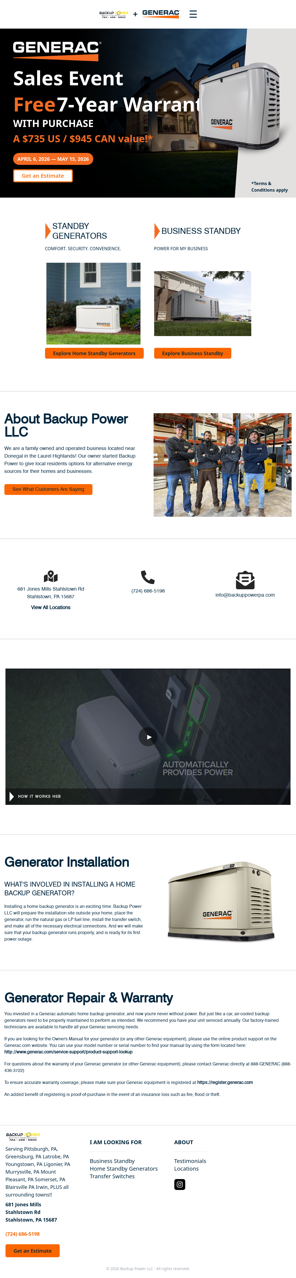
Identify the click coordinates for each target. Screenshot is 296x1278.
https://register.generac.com (225, 1082)
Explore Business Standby (192, 353)
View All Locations (50, 607)
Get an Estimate (43, 175)
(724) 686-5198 (148, 591)
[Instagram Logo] (179, 1184)
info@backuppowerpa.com (245, 595)
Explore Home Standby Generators (94, 353)
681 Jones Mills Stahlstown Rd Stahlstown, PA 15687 (31, 1212)
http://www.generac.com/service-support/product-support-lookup (68, 1052)
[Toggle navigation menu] (193, 14)
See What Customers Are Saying (48, 489)
